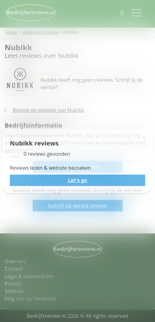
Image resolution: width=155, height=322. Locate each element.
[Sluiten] (144, 137)
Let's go (77, 180)
